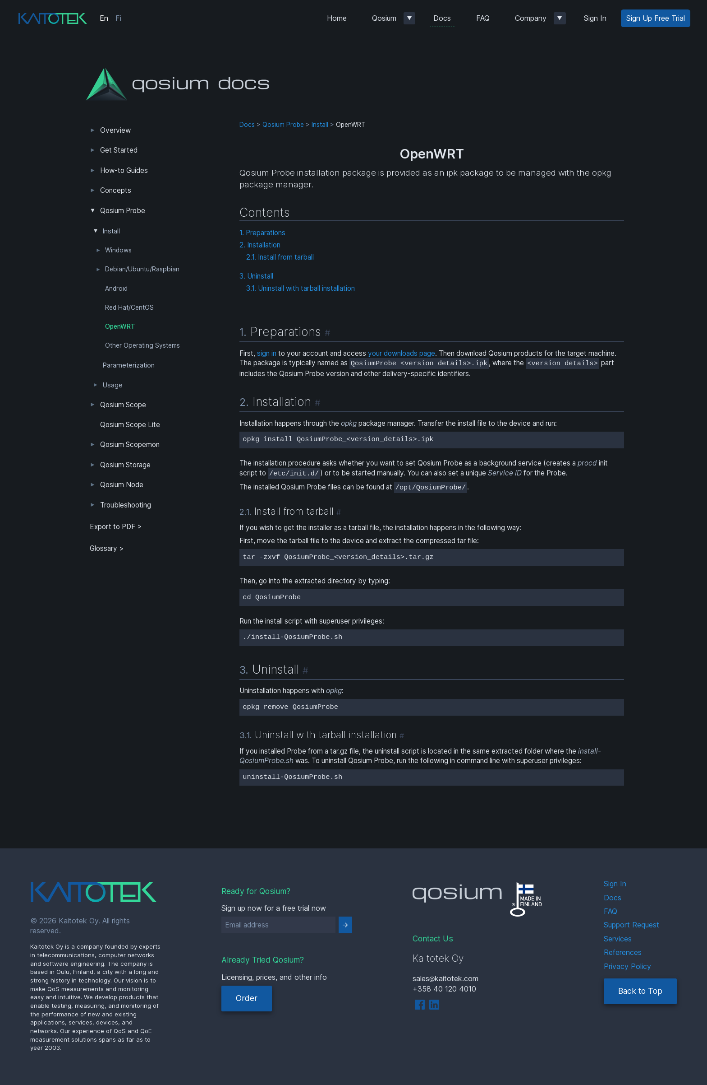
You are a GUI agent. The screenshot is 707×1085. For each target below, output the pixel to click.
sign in (266, 353)
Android (116, 288)
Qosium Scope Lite (130, 424)
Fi (118, 18)
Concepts (115, 190)
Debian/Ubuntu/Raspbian (142, 269)
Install (111, 231)
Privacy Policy (627, 966)
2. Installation (259, 245)
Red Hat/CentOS (129, 307)
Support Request (631, 924)
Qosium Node (121, 484)
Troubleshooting (125, 505)
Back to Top (640, 991)
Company (530, 18)
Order (246, 998)
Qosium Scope (123, 404)
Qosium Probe (122, 210)
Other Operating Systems (142, 345)
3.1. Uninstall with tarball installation (300, 288)
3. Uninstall (256, 276)
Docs (442, 18)
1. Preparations (262, 232)
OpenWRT (120, 326)
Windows (118, 250)
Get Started (119, 150)
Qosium (384, 18)
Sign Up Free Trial (655, 18)
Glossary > (107, 548)
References (623, 952)
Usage (113, 385)
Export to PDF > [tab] (116, 526)
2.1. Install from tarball (280, 257)
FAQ (483, 18)
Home (337, 18)
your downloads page (401, 353)
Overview (115, 130)
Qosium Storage (125, 465)
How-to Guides (124, 170)
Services (618, 938)
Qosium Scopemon (130, 444)
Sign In (595, 18)
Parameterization (129, 365)
